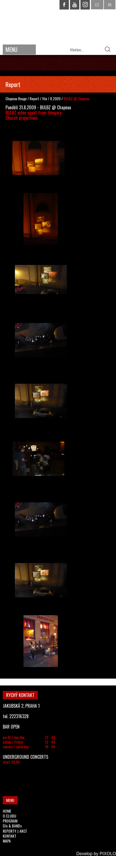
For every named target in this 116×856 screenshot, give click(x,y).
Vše (45, 98)
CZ (97, 4)
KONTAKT (9, 836)
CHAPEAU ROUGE (58, 21)
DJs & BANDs (12, 826)
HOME (7, 811)
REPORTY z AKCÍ (14, 831)
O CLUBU (9, 816)
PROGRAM (10, 821)
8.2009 (55, 98)
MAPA (7, 841)
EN (109, 4)
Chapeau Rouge (16, 98)
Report (34, 98)
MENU (11, 49)
